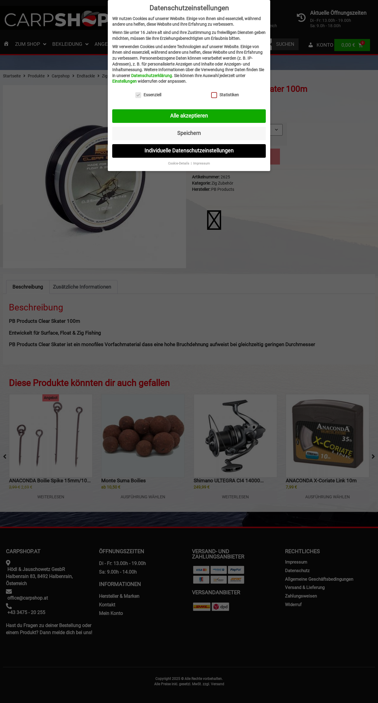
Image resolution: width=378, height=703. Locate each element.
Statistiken (225, 95)
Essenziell (148, 95)
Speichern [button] (189, 133)
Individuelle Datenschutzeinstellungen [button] (189, 151)
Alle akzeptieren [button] (189, 116)
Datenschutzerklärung (151, 75)
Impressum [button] (201, 163)
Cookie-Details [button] (179, 163)
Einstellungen (124, 81)
